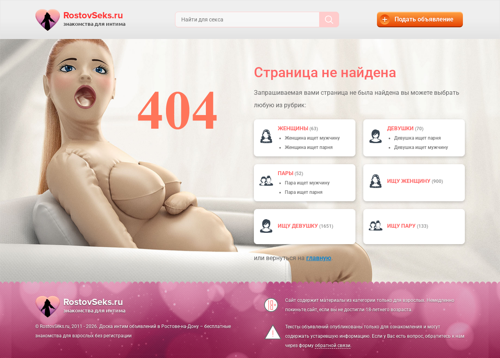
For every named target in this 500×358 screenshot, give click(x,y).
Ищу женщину (409, 181)
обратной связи (332, 345)
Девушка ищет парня (417, 138)
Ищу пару (402, 226)
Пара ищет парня (304, 192)
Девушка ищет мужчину (421, 147)
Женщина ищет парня (309, 147)
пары (286, 173)
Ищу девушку (298, 226)
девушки (401, 128)
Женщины (293, 128)
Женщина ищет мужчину (312, 138)
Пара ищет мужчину (307, 183)
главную (318, 258)
